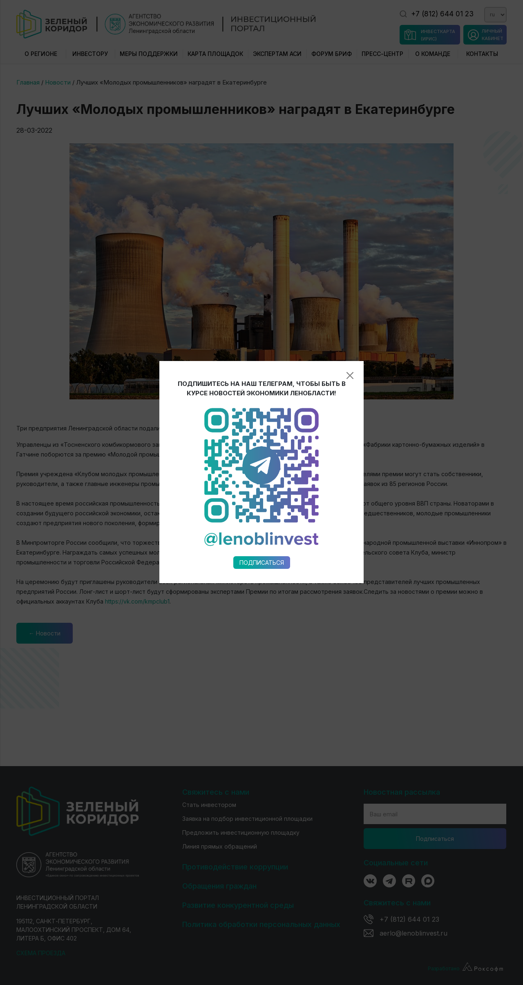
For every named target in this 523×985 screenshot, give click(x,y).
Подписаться (261, 434)
